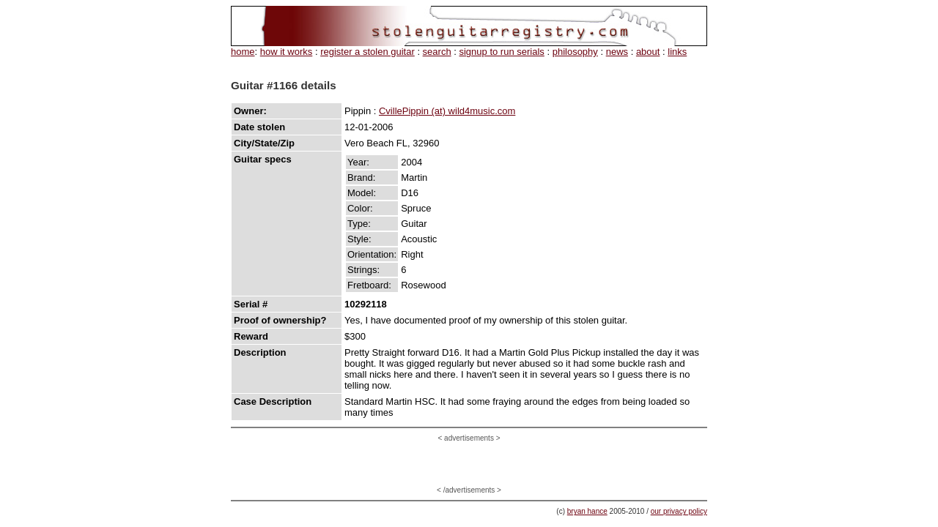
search (437, 51)
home (243, 51)
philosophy (575, 51)
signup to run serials (501, 51)
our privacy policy (679, 511)
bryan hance (587, 511)
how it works (286, 51)
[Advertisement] (469, 464)
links (677, 51)
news (617, 51)
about (648, 51)
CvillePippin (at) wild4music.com (447, 110)
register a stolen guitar (367, 51)
